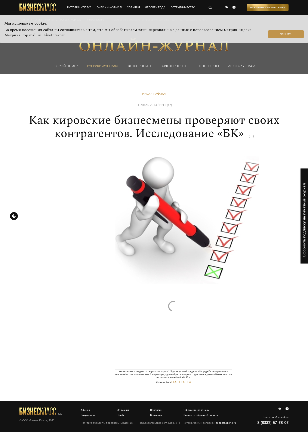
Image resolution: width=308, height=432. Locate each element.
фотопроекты (139, 66)
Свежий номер (65, 66)
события (133, 7)
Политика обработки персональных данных (107, 423)
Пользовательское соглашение (158, 423)
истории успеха (79, 7)
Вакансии (156, 410)
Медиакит (123, 410)
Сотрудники (88, 415)
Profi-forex (181, 382)
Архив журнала (241, 66)
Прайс (120, 415)
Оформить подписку (196, 410)
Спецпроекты (207, 66)
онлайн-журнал (109, 7)
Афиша (85, 410)
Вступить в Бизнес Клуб (267, 7)
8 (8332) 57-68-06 (273, 422)
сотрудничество (183, 7)
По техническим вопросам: (209, 423)
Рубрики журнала (102, 66)
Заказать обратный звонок (201, 415)
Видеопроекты (173, 66)
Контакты (156, 415)
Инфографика (154, 94)
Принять (286, 34)
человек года (155, 7)
